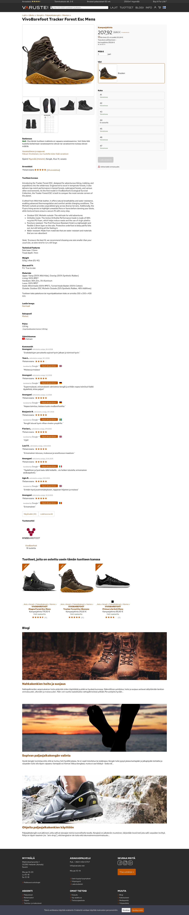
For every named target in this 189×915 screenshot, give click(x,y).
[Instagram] (125, 863)
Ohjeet (26, 900)
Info (149, 7)
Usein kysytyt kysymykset (81, 878)
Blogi (121, 895)
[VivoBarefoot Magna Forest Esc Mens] (39, 592)
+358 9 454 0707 (82, 862)
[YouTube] (130, 863)
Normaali (26, 306)
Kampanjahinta (105, 27)
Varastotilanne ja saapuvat (33, 151)
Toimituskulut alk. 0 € (63, 1)
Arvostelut (31, 1)
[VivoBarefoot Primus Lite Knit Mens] (112, 592)
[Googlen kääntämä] (30, 366)
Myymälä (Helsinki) (37, 159)
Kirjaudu (75, 895)
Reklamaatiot (29, 897)
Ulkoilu (32, 15)
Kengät (40, 15)
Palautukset (28, 895)
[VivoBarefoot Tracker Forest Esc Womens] (76, 592)
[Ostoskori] (159, 7)
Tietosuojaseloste (78, 900)
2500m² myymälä (131, 1)
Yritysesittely (124, 903)
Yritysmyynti (76, 881)
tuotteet (127, 7)
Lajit (114, 7)
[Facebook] (120, 863)
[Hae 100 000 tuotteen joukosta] (79, 7)
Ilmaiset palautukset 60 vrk (98, 1)
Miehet (25, 316)
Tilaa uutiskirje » (127, 872)
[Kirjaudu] (155, 7)
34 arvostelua (53, 170)
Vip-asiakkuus (77, 897)
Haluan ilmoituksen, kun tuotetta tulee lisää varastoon (45, 154)
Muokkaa (126, 910)
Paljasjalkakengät (53, 15)
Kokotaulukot (124, 897)
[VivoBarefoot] (31, 539)
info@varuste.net (77, 865)
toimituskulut (125, 32)
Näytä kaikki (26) (30, 514)
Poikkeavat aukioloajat (32, 882)
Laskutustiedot (77, 884)
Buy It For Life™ (160, 1)
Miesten (66, 15)
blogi (139, 7)
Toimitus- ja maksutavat (32, 903)
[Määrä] (102, 54)
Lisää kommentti (46, 514)
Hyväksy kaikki (137, 910)
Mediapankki (124, 900)
